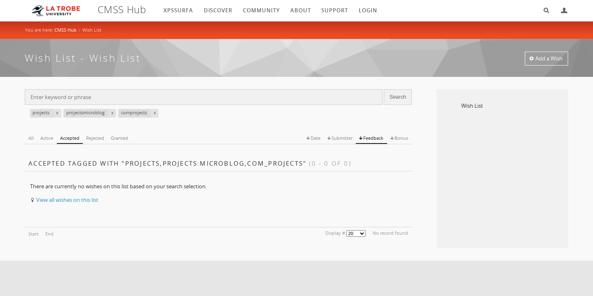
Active (46, 138)
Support (334, 10)
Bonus (401, 138)
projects (47, 113)
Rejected (95, 138)
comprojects (140, 113)
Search (543, 10)
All (31, 138)
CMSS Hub (65, 30)
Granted (119, 138)
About (300, 10)
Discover (218, 10)
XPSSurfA (178, 10)
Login (560, 10)
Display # (335, 233)
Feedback (373, 138)
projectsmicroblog (91, 113)
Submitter (342, 138)
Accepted (69, 138)
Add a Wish (549, 58)
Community (261, 10)
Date (315, 138)
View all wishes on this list (67, 200)
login (368, 10)
